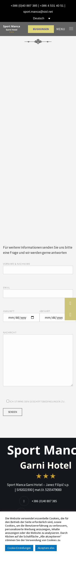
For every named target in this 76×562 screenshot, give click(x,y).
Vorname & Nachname (38, 267)
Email (38, 290)
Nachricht (38, 361)
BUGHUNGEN (41, 29)
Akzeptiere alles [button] (46, 548)
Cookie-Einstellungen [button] (19, 548)
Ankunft (21, 314)
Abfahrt (58, 314)
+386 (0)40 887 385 (24, 5)
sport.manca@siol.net (38, 11)
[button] (70, 314)
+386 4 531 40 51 (52, 5)
